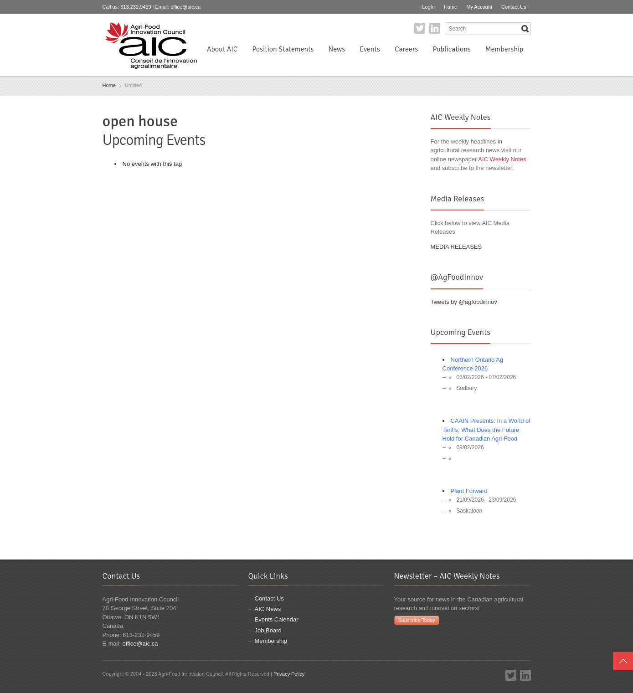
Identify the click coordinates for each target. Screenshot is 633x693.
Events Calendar (276, 619)
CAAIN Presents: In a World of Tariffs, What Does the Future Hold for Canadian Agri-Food (486, 429)
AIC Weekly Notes (502, 159)
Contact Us (513, 7)
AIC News (268, 609)
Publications (451, 49)
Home (450, 7)
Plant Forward (469, 491)
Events (370, 49)
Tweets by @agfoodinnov (464, 301)
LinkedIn (434, 28)
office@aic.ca (185, 7)
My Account (479, 7)
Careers (406, 49)
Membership (504, 49)
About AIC (222, 49)
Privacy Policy (288, 674)
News (337, 49)
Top (623, 661)
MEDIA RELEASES (456, 246)
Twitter (419, 28)
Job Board (268, 630)
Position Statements (283, 49)
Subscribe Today (416, 620)
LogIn (428, 7)
